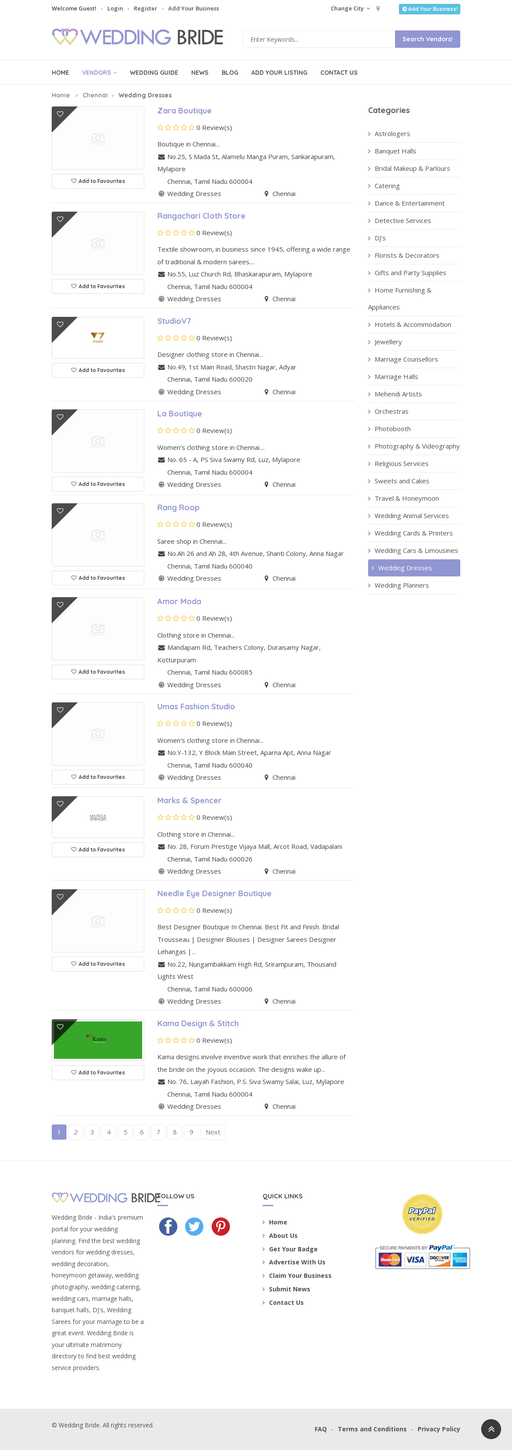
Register (145, 8)
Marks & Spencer (189, 800)
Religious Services (398, 463)
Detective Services (399, 220)
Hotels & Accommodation (409, 324)
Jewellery (385, 341)
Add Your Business (193, 8)
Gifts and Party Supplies (407, 272)
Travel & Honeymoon (403, 498)
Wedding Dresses (401, 567)
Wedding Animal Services (408, 515)
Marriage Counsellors (403, 359)
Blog (230, 72)
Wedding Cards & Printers (410, 533)
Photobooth (389, 428)
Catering (384, 185)
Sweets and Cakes (398, 480)
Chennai (95, 95)
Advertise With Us (294, 1262)
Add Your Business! (430, 9)
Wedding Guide (154, 72)
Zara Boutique (184, 111)
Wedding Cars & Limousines (413, 550)
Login (115, 8)
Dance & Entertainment (406, 203)
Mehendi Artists (395, 393)
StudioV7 (174, 321)
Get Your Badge (290, 1249)
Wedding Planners (398, 585)
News (200, 72)
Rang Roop (178, 507)
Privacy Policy (439, 1429)
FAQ (321, 1429)
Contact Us (339, 72)
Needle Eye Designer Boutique (214, 893)
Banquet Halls (392, 150)
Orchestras (388, 411)
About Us (280, 1235)
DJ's (377, 237)
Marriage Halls (393, 376)
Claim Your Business (297, 1275)
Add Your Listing (279, 72)
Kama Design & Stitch (198, 1023)
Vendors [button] (99, 72)
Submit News (286, 1289)
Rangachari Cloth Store (201, 216)
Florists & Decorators (403, 255)
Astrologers (389, 133)
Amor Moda (179, 601)
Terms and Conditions (372, 1429)
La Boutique (179, 414)
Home (60, 72)
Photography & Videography (414, 446)
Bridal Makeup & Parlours (409, 168)
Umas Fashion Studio (196, 707)
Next (213, 1131)
